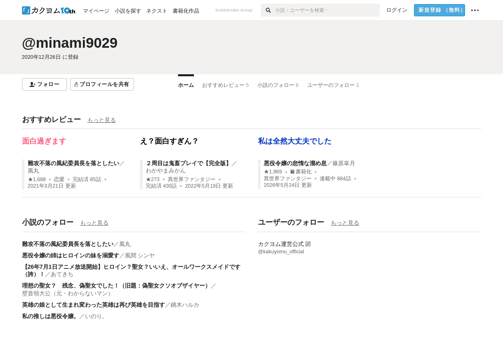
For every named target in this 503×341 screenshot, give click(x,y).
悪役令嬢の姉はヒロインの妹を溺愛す (70, 255)
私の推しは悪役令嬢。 (50, 316)
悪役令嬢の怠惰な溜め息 (295, 163)
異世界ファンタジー (192, 179)
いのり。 (96, 316)
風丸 (33, 170)
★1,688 (37, 179)
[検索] (268, 10)
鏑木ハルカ (185, 304)
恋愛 (59, 179)
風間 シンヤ (140, 255)
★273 (153, 179)
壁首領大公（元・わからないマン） (68, 293)
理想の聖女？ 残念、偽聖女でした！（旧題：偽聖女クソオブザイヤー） (116, 285)
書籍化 (301, 172)
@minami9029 (70, 43)
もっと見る (101, 120)
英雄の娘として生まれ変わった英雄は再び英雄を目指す (93, 304)
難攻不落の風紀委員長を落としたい (73, 163)
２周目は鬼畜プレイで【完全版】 (188, 163)
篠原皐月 (343, 163)
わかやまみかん (166, 170)
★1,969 (273, 172)
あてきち (62, 274)
